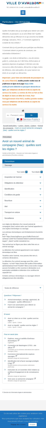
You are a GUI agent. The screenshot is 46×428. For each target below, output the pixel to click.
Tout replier (22, 172)
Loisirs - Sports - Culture (27, 126)
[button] (23, 177)
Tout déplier (37, 172)
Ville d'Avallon (23, 3)
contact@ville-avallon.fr (32, 7)
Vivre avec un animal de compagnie (22, 379)
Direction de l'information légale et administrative (17, 392)
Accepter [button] (32, 424)
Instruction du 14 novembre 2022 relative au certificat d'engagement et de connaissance (23, 372)
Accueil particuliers (10, 126)
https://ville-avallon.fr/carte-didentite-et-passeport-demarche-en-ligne (21, 87)
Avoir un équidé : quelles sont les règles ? (23, 325)
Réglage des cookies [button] (18, 424)
